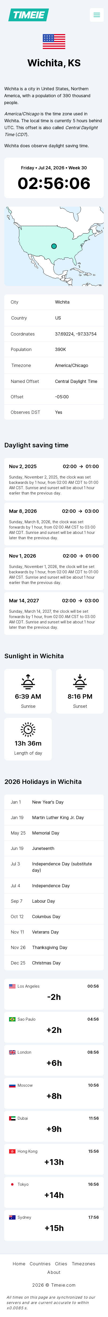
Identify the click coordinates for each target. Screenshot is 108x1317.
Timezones (83, 1263)
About (54, 1272)
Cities (61, 1263)
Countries (40, 1263)
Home (19, 1263)
